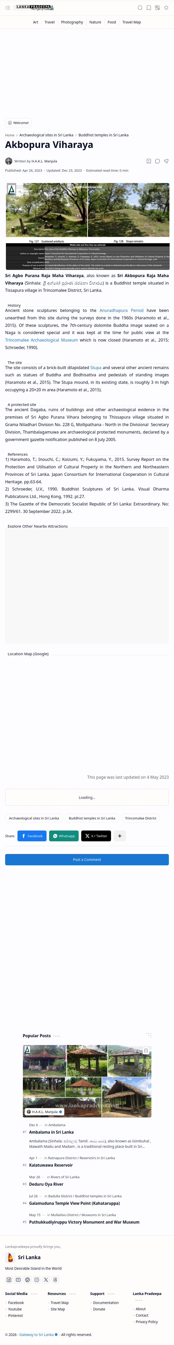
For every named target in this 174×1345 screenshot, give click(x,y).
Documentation (106, 1302)
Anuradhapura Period (121, 310)
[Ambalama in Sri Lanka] (87, 1081)
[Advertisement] (87, 70)
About (141, 1308)
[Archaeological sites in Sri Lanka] (34, 818)
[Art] (36, 22)
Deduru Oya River (46, 1184)
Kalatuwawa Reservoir (51, 1165)
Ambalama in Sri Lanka (51, 1132)
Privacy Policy (147, 1321)
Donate (99, 1309)
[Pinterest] (27, 1280)
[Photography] (72, 22)
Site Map (58, 1309)
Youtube (15, 1309)
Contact (142, 1315)
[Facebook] (9, 1280)
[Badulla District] (61, 1196)
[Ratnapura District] (63, 1158)
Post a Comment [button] (87, 859)
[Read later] (149, 161)
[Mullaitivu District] (66, 1215)
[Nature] (95, 22)
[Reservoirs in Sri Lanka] (97, 1158)
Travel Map (60, 1302)
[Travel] (49, 22)
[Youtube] (18, 1280)
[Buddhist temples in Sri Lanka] (92, 818)
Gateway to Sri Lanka (38, 1334)
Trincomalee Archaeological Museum (41, 340)
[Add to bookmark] (146, 1050)
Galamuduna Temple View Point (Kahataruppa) (74, 1203)
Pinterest (15, 1315)
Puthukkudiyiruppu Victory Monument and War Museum (84, 1222)
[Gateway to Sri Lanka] (33, 8)
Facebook (16, 1302)
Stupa (96, 367)
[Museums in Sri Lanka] (98, 1215)
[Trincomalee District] (140, 818)
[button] (8, 8)
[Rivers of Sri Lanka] (65, 1177)
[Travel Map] (131, 22)
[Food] (112, 22)
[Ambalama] (57, 1125)
